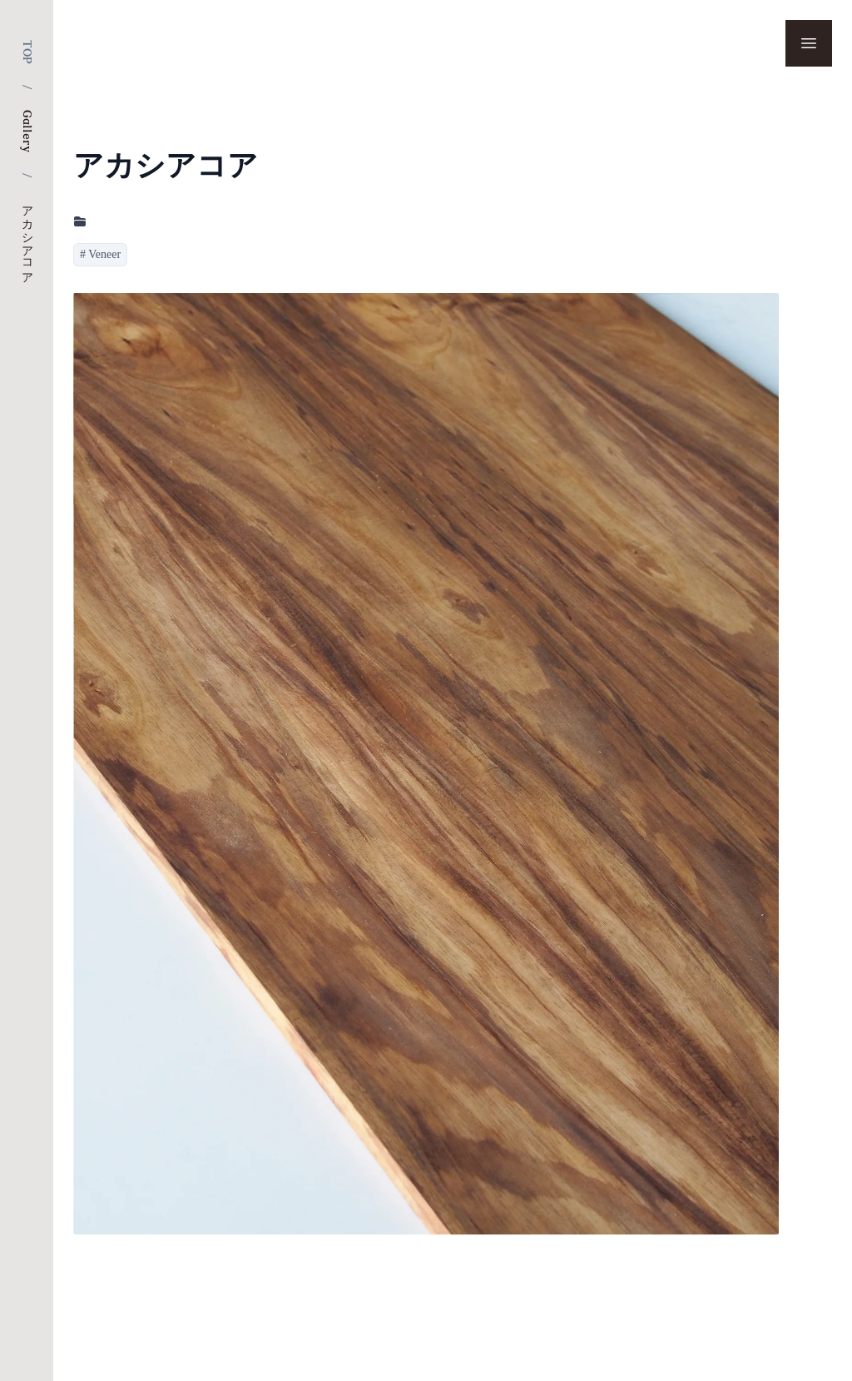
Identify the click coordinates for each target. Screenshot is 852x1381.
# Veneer (100, 254)
